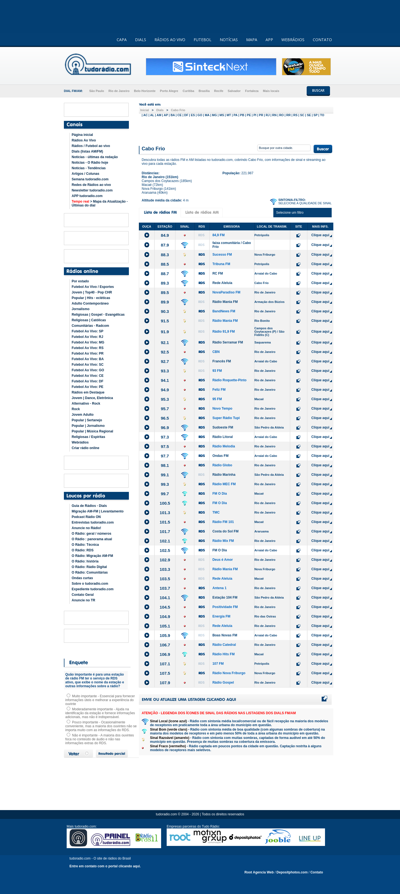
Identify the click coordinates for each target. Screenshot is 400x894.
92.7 (165, 361)
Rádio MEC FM (224, 484)
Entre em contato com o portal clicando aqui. (105, 866)
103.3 (165, 569)
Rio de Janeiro (118, 91)
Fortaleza (251, 91)
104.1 (165, 597)
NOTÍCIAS (229, 39)
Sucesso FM (222, 255)
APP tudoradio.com (87, 196)
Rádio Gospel (223, 682)
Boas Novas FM (224, 635)
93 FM (217, 371)
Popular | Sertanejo (87, 420)
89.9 (165, 302)
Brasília (204, 91)
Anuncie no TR (83, 600)
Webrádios (80, 442)
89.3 (165, 283)
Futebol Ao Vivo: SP (87, 331)
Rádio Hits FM (223, 654)
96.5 (165, 418)
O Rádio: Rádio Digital (89, 567)
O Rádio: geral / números (91, 534)
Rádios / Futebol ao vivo (91, 146)
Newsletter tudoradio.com (92, 190)
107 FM (218, 664)
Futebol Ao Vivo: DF (87, 381)
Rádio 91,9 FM (223, 331)
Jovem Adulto (83, 415)
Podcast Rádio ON (86, 517)
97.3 (165, 437)
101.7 (165, 531)
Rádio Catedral (224, 645)
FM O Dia (219, 493)
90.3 (165, 311)
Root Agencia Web (259, 872)
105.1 (165, 626)
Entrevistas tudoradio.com (93, 522)
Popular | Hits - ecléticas (91, 298)
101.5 (165, 522)
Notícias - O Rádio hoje (90, 163)
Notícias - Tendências (89, 168)
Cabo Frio (178, 110)
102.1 (165, 541)
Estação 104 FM (225, 597)
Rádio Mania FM (225, 302)
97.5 (165, 446)
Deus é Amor (222, 560)
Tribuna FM (221, 264)
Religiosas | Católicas (89, 320)
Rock (76, 409)
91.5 (165, 320)
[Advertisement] (236, 130)
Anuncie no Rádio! (86, 528)
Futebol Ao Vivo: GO (88, 370)
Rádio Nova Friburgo (229, 673)
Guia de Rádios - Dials (89, 506)
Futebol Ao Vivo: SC (88, 365)
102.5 (165, 550)
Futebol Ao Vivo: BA (88, 359)
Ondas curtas (82, 578)
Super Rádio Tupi (226, 418)
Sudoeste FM (222, 427)
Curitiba (188, 91)
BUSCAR (318, 90)
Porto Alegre (169, 91)
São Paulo (96, 91)
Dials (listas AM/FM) (87, 151)
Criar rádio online (85, 448)
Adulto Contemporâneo (90, 303)
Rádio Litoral (222, 437)
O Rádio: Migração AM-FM (92, 556)
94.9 (165, 389)
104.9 (165, 616)
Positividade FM (225, 607)
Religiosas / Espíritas (88, 437)
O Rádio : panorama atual (92, 539)
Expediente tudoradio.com (93, 589)
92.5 (165, 352)
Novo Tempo (222, 408)
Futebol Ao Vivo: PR (88, 353)
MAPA (251, 39)
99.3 (165, 484)
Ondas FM (220, 456)
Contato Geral (83, 595)
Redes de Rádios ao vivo (91, 185)
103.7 (165, 588)
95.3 (165, 399)
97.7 (165, 456)
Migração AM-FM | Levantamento (98, 511)
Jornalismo (80, 309)
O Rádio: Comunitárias (90, 572)
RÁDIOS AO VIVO (169, 39)
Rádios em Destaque (88, 392)
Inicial (144, 110)
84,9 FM (218, 235)
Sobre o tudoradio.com (90, 584)
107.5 (165, 673)
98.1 (165, 465)
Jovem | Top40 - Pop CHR (92, 292)
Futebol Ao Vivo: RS (88, 348)
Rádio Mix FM (223, 541)
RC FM (217, 273)
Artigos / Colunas (85, 174)
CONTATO (322, 39)
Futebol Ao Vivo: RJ (87, 337)
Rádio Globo (222, 465)
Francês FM (221, 361)
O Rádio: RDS (83, 550)
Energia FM (221, 616)
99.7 (165, 493)
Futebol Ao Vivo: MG (88, 342)
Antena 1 (219, 588)
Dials (160, 110)
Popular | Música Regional (92, 431)
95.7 (165, 408)
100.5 (165, 503)
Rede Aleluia (222, 283)
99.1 (165, 474)
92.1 (165, 342)
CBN (216, 352)
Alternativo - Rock (86, 403)
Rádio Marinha (224, 475)
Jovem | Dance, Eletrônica (92, 398)
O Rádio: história (85, 561)
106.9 (165, 654)
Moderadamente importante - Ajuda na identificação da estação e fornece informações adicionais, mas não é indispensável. (100, 713)
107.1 (165, 663)
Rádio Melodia (223, 446)
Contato (316, 872)
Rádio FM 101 (223, 522)
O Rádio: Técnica (85, 545)
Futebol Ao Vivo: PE (87, 387)
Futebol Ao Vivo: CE (88, 376)
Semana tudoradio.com (90, 179)
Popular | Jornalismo (88, 426)
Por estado (80, 281)
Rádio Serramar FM (227, 342)
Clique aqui (320, 235)
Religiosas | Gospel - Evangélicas (98, 315)
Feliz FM (219, 390)
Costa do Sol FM (225, 531)
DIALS (140, 39)
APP (269, 39)
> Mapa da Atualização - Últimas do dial (100, 203)
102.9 (165, 559)
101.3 (165, 512)
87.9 (165, 245)
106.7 (165, 645)
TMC (216, 512)
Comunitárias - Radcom (90, 326)
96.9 (165, 427)
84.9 (165, 235)
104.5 (165, 607)
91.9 (165, 331)
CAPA (122, 39)
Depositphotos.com (292, 872)
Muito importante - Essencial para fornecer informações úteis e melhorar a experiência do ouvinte (100, 700)
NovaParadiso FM (226, 292)
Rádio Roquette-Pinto (229, 380)
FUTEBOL (202, 39)
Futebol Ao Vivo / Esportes (93, 287)
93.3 (165, 370)
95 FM (217, 399)
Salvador (234, 91)
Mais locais (271, 91)
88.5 (165, 264)
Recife (218, 91)
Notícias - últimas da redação (95, 157)
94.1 (165, 380)
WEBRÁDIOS (292, 39)
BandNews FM (223, 311)
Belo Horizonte (145, 91)
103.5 (165, 578)
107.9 (165, 682)
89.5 (165, 292)
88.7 (165, 273)
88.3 (165, 254)
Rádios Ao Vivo (84, 140)
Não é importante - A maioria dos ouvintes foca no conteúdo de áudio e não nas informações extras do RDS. (99, 739)
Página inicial (82, 135)
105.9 (165, 635)
